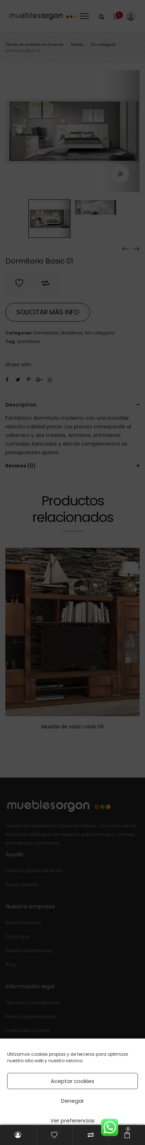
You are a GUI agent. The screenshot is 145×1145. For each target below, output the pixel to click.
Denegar (72, 1100)
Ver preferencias (72, 1120)
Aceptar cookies (72, 1081)
